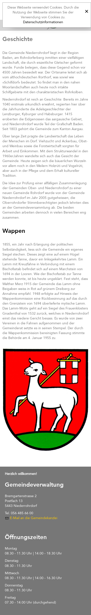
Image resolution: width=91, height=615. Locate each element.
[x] (86, 10)
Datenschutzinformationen (43, 22)
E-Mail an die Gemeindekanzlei (33, 518)
